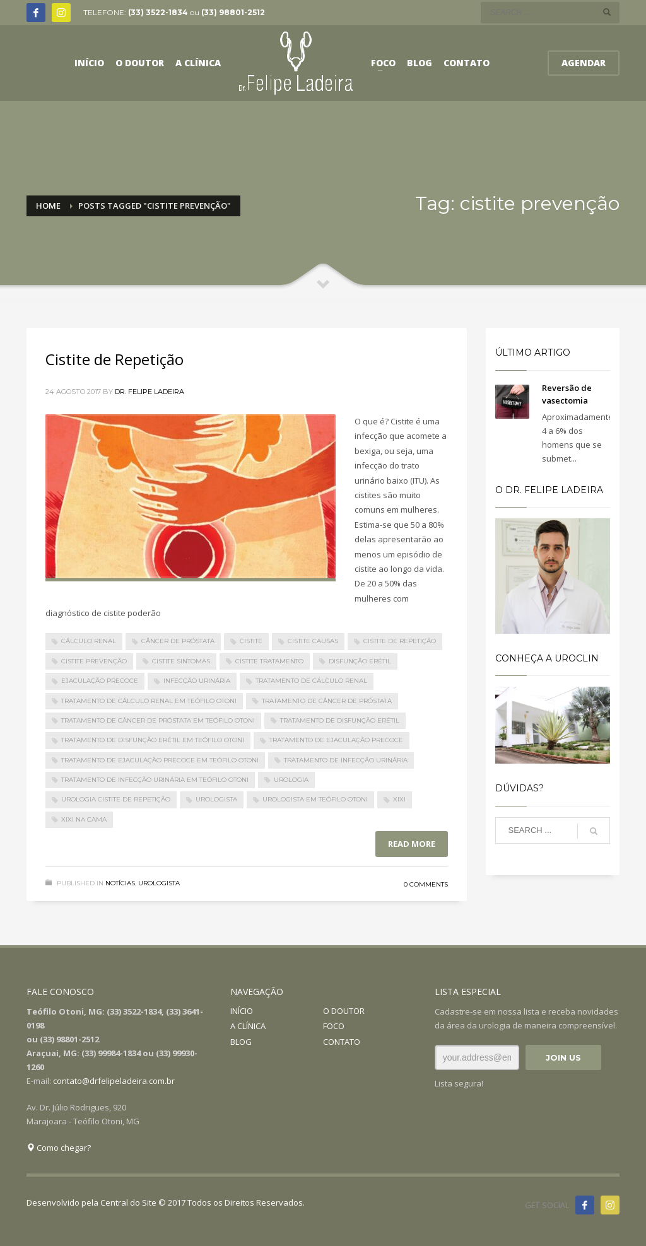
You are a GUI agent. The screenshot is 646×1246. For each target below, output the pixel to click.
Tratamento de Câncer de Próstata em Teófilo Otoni (158, 720)
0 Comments (426, 884)
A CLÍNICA (248, 1026)
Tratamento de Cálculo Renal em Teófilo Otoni (149, 701)
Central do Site (128, 1202)
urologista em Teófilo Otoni (315, 799)
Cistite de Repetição (114, 359)
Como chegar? (58, 1147)
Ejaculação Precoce (99, 681)
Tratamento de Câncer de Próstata (327, 701)
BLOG (241, 1041)
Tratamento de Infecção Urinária (346, 760)
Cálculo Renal (88, 641)
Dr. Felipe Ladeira (149, 391)
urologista (216, 799)
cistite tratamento (269, 661)
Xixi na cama (84, 819)
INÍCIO (241, 1010)
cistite (251, 641)
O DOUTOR (344, 1010)
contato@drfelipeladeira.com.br (114, 1080)
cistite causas (313, 641)
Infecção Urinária (196, 681)
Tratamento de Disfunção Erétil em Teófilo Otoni (152, 740)
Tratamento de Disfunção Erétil (339, 720)
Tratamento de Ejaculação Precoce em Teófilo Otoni (160, 760)
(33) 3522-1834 (158, 12)
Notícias (120, 883)
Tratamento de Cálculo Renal (311, 681)
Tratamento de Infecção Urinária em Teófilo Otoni (155, 780)
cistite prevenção (94, 661)
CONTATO (341, 1041)
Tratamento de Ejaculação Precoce (336, 740)
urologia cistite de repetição (115, 799)
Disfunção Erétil (360, 661)
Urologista (159, 883)
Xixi (399, 799)
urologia (291, 780)
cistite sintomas (181, 661)
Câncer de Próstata (177, 641)
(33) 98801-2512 (233, 12)
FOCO (333, 1026)
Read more (411, 843)
